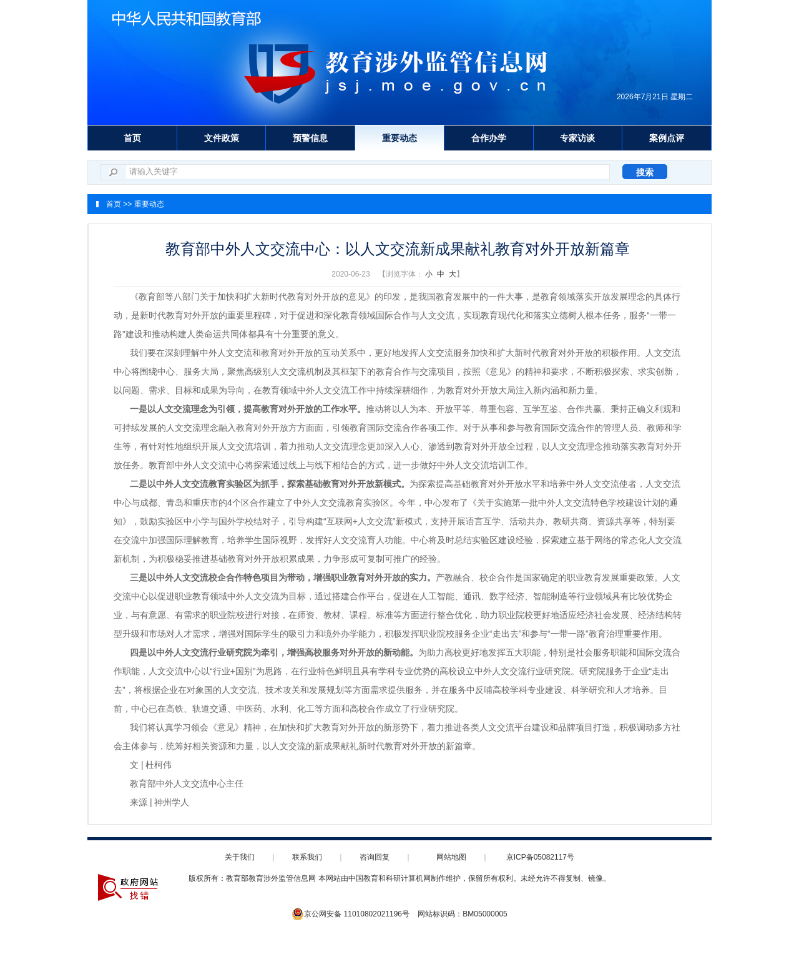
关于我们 (240, 857)
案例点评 (666, 138)
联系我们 (307, 857)
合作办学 (488, 138)
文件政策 (221, 138)
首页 (132, 138)
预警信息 (310, 138)
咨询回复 (375, 857)
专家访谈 (577, 138)
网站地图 (451, 857)
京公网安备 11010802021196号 (350, 914)
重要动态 (399, 138)
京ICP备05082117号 (540, 857)
